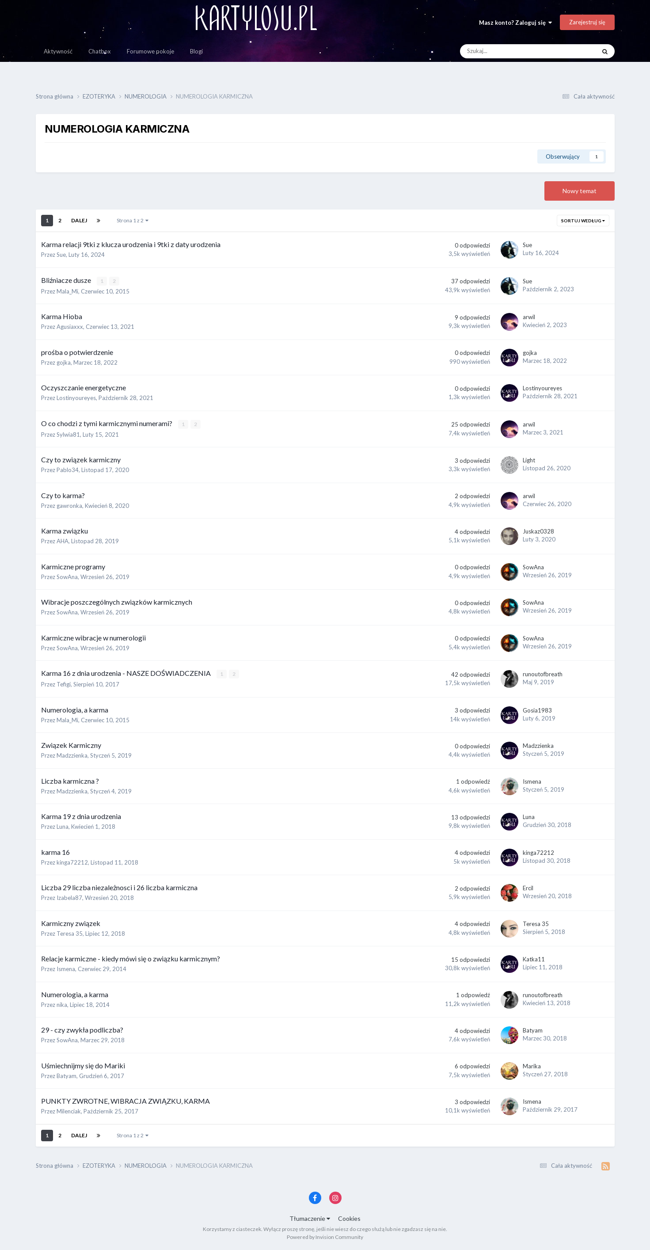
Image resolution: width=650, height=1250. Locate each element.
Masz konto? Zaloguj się (515, 22)
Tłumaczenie (309, 1218)
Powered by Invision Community (325, 1237)
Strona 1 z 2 (132, 220)
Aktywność (58, 51)
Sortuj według (583, 220)
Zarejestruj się (587, 22)
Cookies (349, 1218)
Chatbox (99, 51)
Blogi (196, 51)
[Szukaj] (508, 51)
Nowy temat (580, 190)
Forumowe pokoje (150, 51)
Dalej (79, 220)
